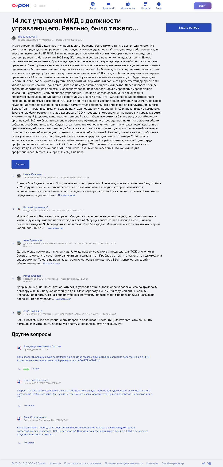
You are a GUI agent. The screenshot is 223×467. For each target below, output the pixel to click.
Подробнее (150, 369)
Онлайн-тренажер (173, 463)
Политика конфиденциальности (124, 463)
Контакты (55, 463)
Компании (152, 463)
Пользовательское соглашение (83, 463)
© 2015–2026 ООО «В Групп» (28, 463)
